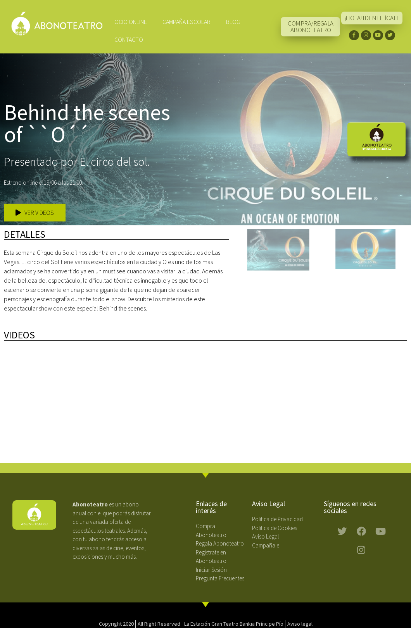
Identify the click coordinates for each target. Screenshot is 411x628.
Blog (233, 22)
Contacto (128, 39)
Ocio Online (130, 22)
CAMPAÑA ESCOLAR (186, 22)
